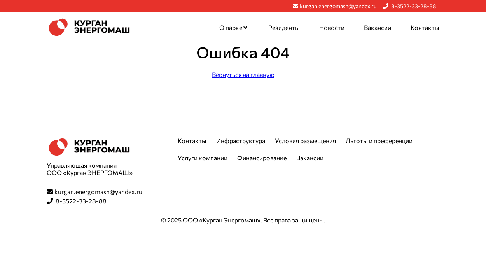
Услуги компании (202, 157)
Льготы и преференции (379, 140)
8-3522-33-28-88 (409, 6)
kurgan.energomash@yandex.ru (335, 6)
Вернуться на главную (243, 74)
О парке (233, 27)
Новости (331, 27)
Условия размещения (305, 140)
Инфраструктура (240, 140)
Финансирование (262, 157)
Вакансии (377, 27)
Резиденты (284, 27)
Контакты (425, 27)
